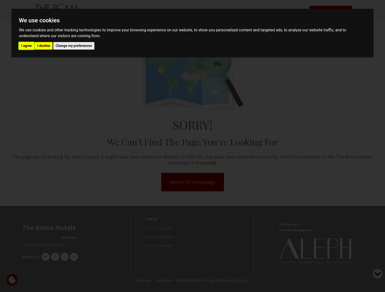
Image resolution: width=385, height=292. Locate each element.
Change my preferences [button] (74, 46)
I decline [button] (43, 46)
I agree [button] (26, 46)
